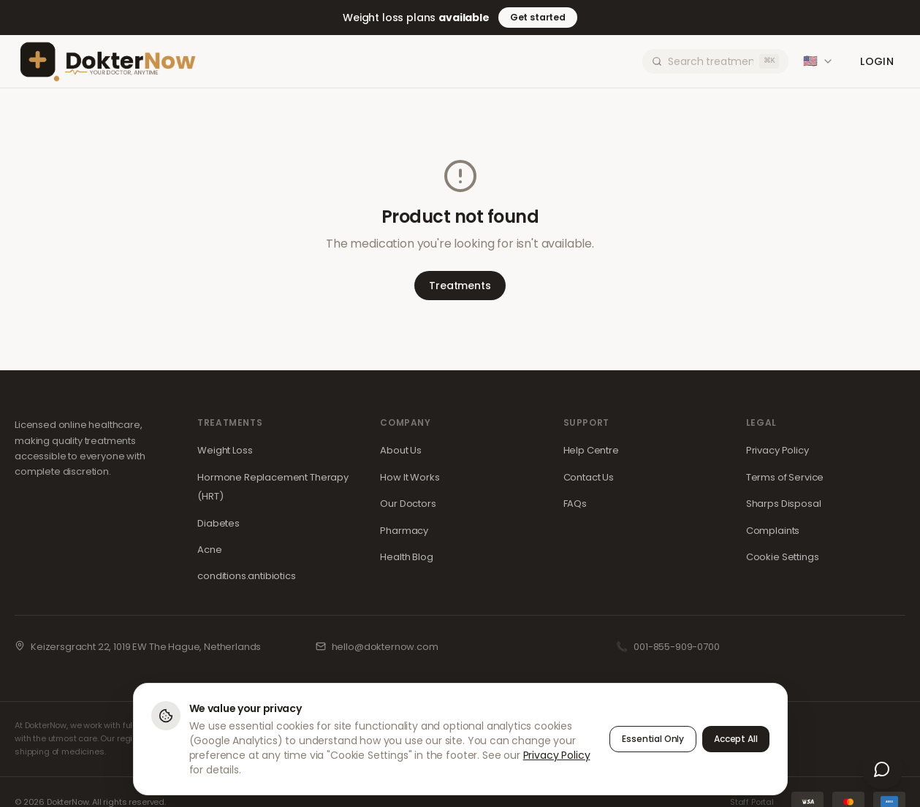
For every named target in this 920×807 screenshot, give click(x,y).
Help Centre (591, 450)
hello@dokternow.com (385, 647)
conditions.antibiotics (246, 576)
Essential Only (653, 739)
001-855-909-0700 (676, 647)
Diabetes (218, 523)
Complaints (772, 531)
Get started (538, 17)
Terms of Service (785, 477)
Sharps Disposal (783, 503)
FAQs (575, 503)
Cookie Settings (782, 557)
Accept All (735, 739)
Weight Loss (224, 450)
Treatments (459, 285)
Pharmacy (404, 531)
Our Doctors (408, 503)
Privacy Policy (777, 450)
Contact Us (588, 477)
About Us (401, 450)
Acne (209, 550)
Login (877, 61)
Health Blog (406, 557)
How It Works (409, 477)
